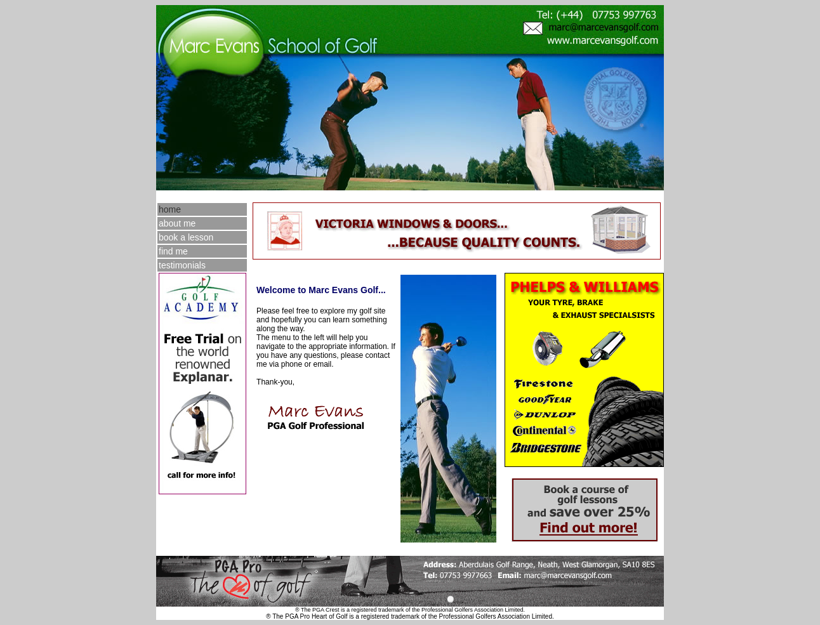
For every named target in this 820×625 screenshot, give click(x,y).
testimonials (182, 265)
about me (177, 223)
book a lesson (186, 237)
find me (173, 251)
